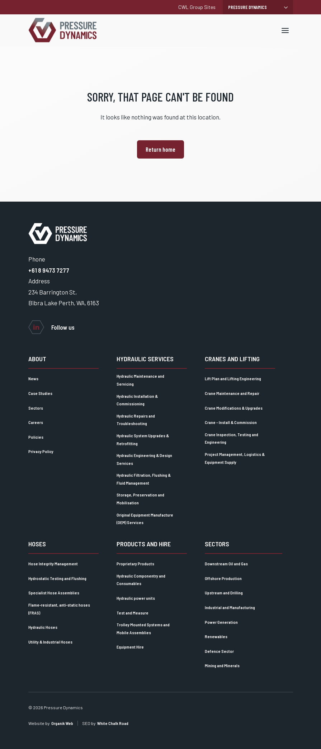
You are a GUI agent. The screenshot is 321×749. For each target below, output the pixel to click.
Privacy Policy (40, 451)
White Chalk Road (112, 723)
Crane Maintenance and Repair (232, 393)
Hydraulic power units (136, 597)
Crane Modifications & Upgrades (234, 407)
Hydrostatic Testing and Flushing (57, 578)
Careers (35, 422)
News (33, 378)
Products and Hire (144, 544)
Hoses (37, 544)
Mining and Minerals (222, 665)
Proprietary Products (135, 563)
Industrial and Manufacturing (230, 607)
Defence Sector (219, 651)
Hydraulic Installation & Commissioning (137, 400)
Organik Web (62, 723)
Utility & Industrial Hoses (50, 641)
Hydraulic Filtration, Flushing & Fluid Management (144, 478)
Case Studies (40, 393)
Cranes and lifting (232, 359)
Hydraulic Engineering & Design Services (144, 459)
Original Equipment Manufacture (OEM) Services (145, 518)
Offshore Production (223, 578)
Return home (160, 149)
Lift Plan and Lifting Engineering (233, 378)
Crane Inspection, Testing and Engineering (231, 438)
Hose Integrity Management (53, 563)
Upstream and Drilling (224, 592)
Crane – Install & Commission (231, 422)
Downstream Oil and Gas (226, 563)
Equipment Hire (130, 646)
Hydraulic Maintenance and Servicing (140, 379)
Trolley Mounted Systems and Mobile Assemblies (143, 628)
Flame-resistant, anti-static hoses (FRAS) (59, 608)
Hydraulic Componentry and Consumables (141, 579)
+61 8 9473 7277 (48, 270)
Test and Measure (132, 612)
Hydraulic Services (145, 359)
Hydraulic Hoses (42, 627)
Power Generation (221, 622)
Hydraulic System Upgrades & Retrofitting (143, 439)
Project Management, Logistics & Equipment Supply (235, 458)
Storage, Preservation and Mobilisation (140, 498)
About (37, 359)
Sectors (35, 407)
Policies (35, 436)
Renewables (216, 636)
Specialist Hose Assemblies (53, 592)
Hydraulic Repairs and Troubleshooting (136, 419)
